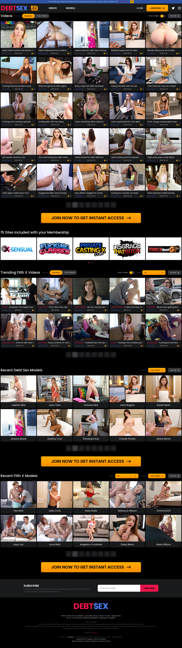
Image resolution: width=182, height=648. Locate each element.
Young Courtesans (117, 307)
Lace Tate (5, 89)
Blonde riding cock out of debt (161, 50)
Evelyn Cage (43, 310)
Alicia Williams (152, 89)
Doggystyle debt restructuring (52, 193)
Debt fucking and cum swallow (53, 50)
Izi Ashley (150, 310)
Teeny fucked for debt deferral (89, 157)
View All (174, 16)
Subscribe (149, 588)
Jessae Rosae (44, 196)
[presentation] (4, 248)
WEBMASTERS (116, 616)
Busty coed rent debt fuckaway (89, 86)
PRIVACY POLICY (104, 616)
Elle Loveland (6, 125)
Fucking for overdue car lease (124, 193)
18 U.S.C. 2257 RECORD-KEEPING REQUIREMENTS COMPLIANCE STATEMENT (91, 618)
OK (132, 2)
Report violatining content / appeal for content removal (91, 641)
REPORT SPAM (66, 616)
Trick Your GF (43, 307)
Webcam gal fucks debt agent (53, 86)
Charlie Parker (116, 89)
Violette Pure (115, 310)
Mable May (115, 125)
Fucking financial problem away (16, 86)
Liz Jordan (78, 160)
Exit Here (94, 633)
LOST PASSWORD (77, 616)
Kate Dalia (91, 510)
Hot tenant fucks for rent (13, 157)
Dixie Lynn (78, 125)
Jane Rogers (115, 53)
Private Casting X (80, 307)
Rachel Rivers (7, 160)
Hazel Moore (79, 89)
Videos (53, 8)
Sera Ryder (42, 160)
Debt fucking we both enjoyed (125, 157)
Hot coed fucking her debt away (53, 157)
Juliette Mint (151, 53)
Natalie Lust (79, 310)
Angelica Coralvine (91, 544)
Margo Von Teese (8, 346)
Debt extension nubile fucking (160, 193)
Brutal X (5, 307)
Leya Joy (18, 544)
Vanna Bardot (116, 160)
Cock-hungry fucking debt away (162, 121)
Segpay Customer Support (96, 639)
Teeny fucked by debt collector (89, 121)
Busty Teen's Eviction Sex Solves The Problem (18, 50)
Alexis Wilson (43, 346)
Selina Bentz (43, 125)
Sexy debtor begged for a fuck (89, 193)
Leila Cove (55, 510)
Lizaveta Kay (79, 346)
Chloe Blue (151, 346)
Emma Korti (163, 510)
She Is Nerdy (151, 307)
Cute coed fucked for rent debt (125, 121)
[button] (88, 262)
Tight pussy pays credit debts (160, 157)
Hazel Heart (43, 89)
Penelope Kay (43, 53)
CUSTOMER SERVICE (91, 616)
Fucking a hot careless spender (16, 121)
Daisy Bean (127, 544)
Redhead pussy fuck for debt (124, 50)
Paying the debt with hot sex (124, 86)
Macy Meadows (8, 196)
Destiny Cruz (151, 125)
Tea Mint (18, 510)
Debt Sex (114, 342)
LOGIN (140, 8)
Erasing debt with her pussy (51, 121)
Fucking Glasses (152, 342)
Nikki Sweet (151, 196)
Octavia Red (6, 53)
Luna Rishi (54, 544)
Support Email (81, 639)
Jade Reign (79, 196)
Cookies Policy (123, 2)
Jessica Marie (80, 53)
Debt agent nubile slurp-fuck (15, 193)
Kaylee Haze (6, 310)
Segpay (71, 637)
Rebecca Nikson (127, 510)
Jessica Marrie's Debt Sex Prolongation (91, 50)
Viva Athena (115, 196)
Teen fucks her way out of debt (161, 86)
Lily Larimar (151, 160)
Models (70, 8)
